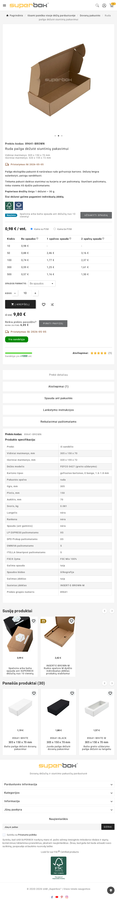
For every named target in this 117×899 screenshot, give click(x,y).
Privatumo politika (27, 834)
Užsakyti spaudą (96, 215)
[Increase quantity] (35, 293)
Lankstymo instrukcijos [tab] (58, 410)
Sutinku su (19, 834)
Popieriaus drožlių (16, 191)
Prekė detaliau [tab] (58, 374)
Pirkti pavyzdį (53, 323)
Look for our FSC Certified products (60, 852)
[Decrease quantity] (15, 293)
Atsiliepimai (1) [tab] (58, 386)
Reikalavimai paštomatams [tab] (58, 421)
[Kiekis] (25, 293)
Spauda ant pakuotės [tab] (58, 398)
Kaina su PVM (41, 229)
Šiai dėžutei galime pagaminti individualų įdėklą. (34, 196)
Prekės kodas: (14, 434)
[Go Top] (111, 890)
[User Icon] (104, 5)
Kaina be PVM (64, 229)
